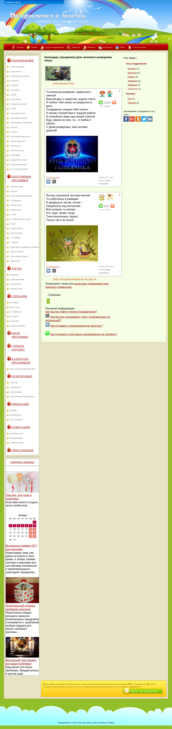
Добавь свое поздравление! (145, 691)
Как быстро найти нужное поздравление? (71, 311)
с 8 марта (13, 191)
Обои (122, 47)
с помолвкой (15, 155)
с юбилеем (14, 81)
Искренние (133, 89)
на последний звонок (19, 169)
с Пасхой (13, 382)
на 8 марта (14, 316)
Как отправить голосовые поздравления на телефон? (83, 334)
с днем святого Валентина (21, 196)
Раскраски (107, 47)
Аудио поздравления (54, 47)
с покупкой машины (18, 164)
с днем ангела (15, 71)
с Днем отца (15, 261)
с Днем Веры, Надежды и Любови (24, 247)
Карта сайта (92, 722)
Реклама (81, 722)
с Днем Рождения (17, 67)
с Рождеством (15, 205)
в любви (13, 410)
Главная (9, 2)
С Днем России (16, 228)
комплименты (15, 415)
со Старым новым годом (20, 219)
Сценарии (19, 296)
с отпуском (14, 90)
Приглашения (22, 450)
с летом (13, 108)
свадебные (14, 275)
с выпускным (15, 99)
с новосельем (15, 146)
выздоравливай (16, 438)
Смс (130, 99)
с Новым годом (16, 288)
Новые (34, 47)
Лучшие (20, 47)
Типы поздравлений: (136, 64)
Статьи (74, 722)
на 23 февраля (16, 312)
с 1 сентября (15, 237)
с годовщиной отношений (21, 122)
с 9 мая (13, 224)
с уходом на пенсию (18, 104)
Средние (132, 103)
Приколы (76, 47)
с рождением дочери (18, 118)
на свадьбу (14, 85)
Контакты (102, 722)
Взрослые (132, 73)
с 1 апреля (14, 242)
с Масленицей (16, 392)
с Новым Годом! (16, 186)
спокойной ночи (16, 433)
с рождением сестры (18, 160)
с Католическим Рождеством (22, 396)
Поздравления (23, 60)
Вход (17, 2)
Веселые (132, 68)
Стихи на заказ (139, 47)
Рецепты (91, 47)
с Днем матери (16, 233)
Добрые (131, 77)
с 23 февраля (15, 200)
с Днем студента (17, 251)
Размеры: (131, 94)
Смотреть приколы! (22, 462)
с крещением (15, 387)
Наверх (111, 722)
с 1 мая (13, 214)
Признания (20, 404)
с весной (13, 127)
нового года (14, 307)
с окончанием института (20, 136)
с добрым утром (16, 443)
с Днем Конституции (18, 256)
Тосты (17, 268)
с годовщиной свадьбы (19, 76)
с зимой (13, 95)
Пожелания (21, 427)
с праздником (15, 284)
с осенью (13, 132)
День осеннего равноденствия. (23, 369)
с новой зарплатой (17, 141)
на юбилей (14, 321)
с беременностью (17, 150)
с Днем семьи (15, 210)
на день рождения (17, 326)
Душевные (133, 81)
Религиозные (22, 376)
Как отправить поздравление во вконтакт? (76, 325)
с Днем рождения (17, 279)
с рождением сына (17, 113)
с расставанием (16, 419)
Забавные (132, 85)
